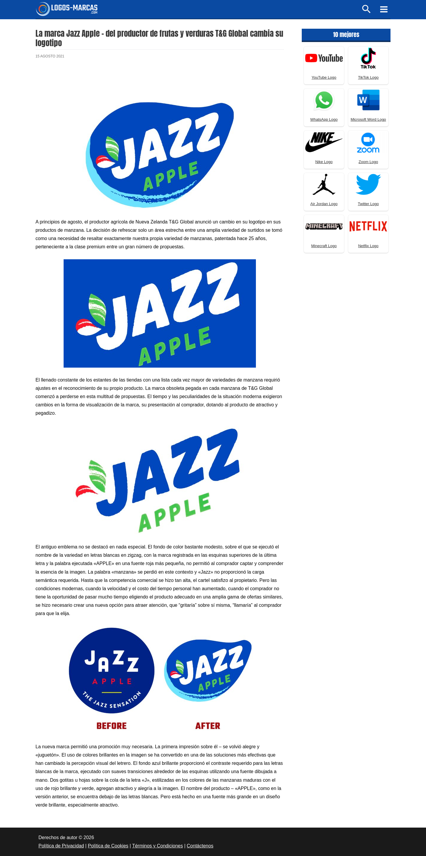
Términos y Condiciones (157, 845)
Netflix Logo (368, 246)
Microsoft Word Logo (368, 119)
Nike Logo (324, 162)
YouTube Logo (324, 77)
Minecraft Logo (324, 246)
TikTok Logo (368, 77)
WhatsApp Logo (324, 119)
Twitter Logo (368, 204)
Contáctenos (200, 845)
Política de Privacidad (61, 845)
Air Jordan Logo (324, 204)
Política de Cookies (108, 845)
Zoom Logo (368, 162)
